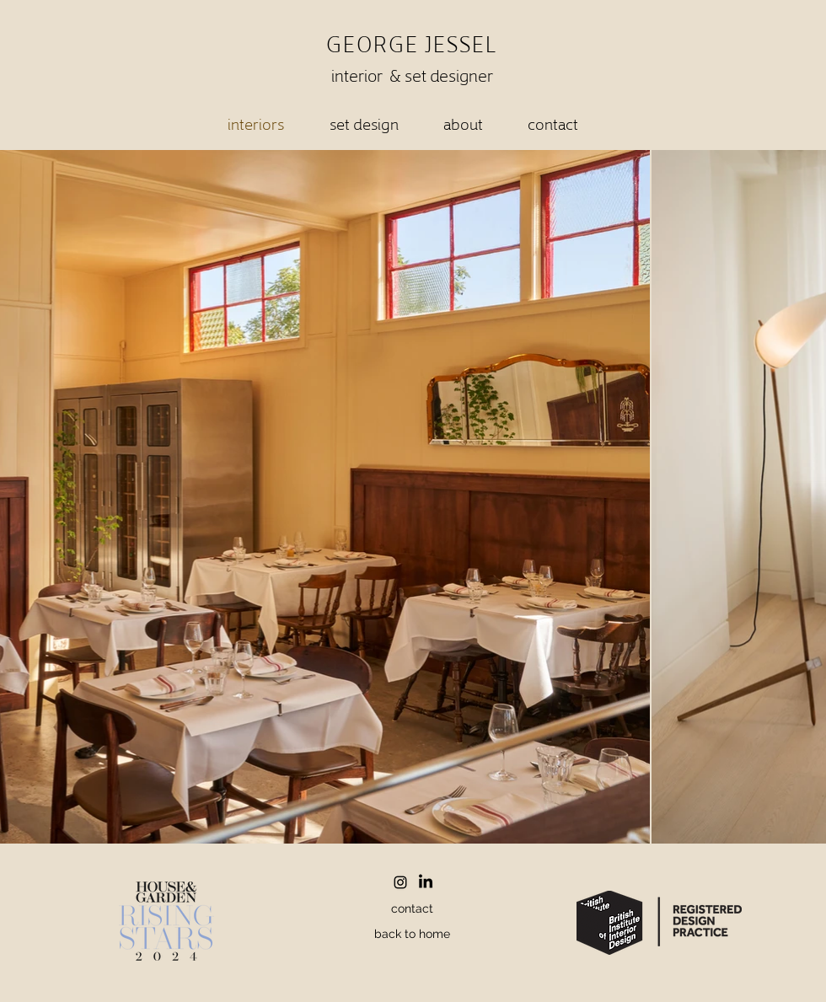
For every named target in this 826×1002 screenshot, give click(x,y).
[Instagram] (400, 882)
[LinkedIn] (425, 882)
